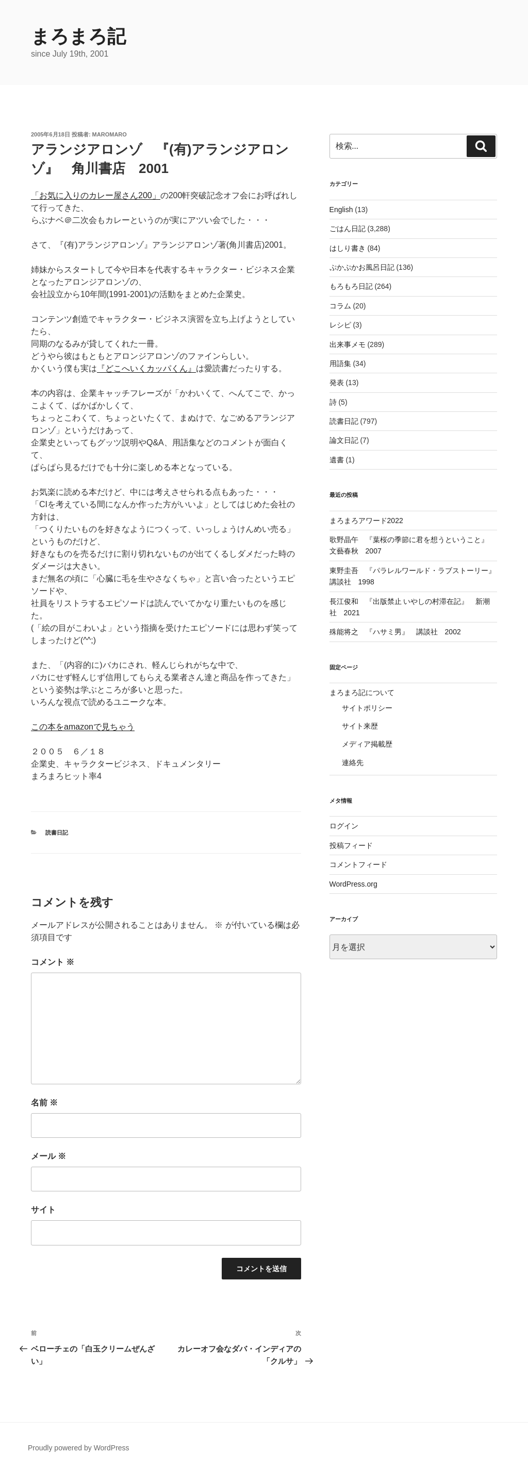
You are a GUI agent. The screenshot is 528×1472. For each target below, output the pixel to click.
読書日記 (56, 832)
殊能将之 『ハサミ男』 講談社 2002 (395, 632)
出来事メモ (347, 344)
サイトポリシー (367, 708)
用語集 (340, 363)
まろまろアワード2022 (366, 520)
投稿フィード (351, 845)
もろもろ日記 (351, 286)
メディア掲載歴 (367, 744)
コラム (340, 306)
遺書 (336, 460)
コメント (52, 962)
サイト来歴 (360, 726)
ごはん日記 (347, 228)
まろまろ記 (78, 36)
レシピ (340, 325)
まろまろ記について (361, 692)
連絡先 (353, 762)
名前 (44, 1102)
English (341, 209)
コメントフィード (358, 864)
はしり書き (347, 248)
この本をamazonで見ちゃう (83, 726)
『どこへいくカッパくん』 (146, 368)
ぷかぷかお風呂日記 (361, 267)
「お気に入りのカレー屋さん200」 (95, 195)
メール (48, 1156)
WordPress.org (353, 884)
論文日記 (343, 440)
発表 (336, 382)
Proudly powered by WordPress (78, 1448)
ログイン (343, 826)
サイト (43, 1209)
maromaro (109, 134)
